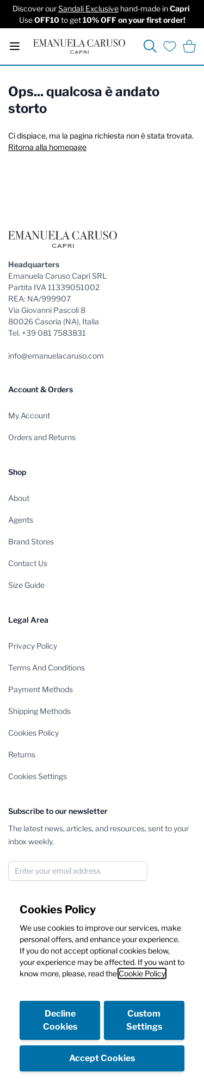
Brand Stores (31, 541)
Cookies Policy (33, 732)
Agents (20, 519)
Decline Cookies (60, 1020)
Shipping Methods (39, 711)
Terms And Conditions (46, 667)
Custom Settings (144, 1020)
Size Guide (26, 585)
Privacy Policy (32, 645)
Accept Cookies (102, 1058)
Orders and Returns (42, 437)
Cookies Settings (37, 776)
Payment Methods (40, 689)
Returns (21, 754)
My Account (29, 415)
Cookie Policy (142, 973)
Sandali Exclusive (88, 8)
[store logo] (79, 46)
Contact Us (27, 563)
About (18, 498)
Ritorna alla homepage (47, 147)
